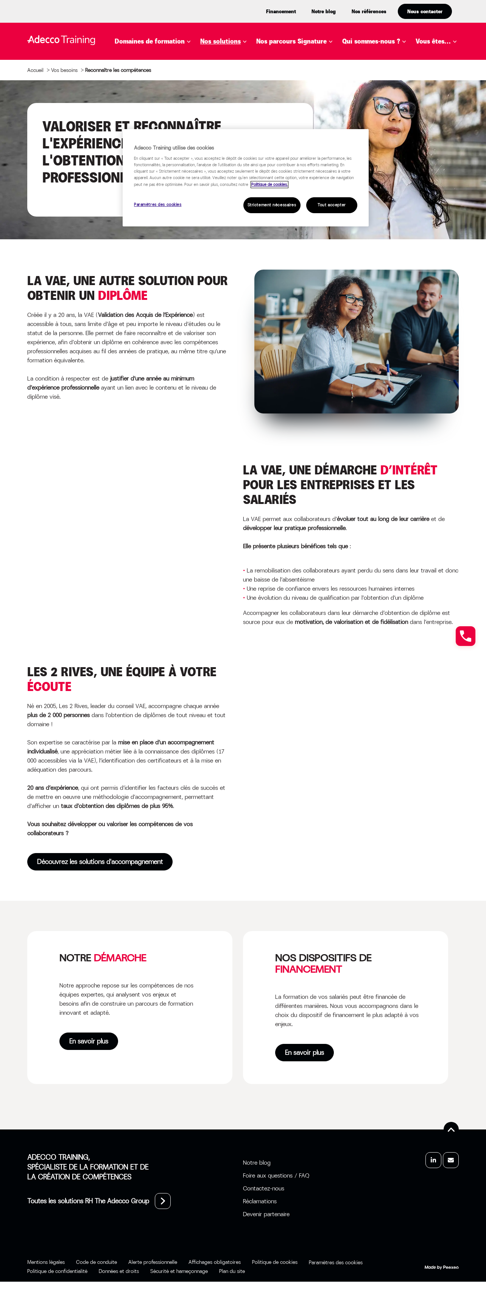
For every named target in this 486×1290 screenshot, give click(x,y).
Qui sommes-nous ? (371, 41)
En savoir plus (88, 1041)
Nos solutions (220, 41)
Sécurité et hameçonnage (179, 1271)
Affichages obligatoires (214, 1262)
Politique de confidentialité (57, 1271)
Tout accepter (332, 205)
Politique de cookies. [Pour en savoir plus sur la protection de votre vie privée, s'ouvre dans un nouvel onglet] (269, 184)
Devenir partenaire (266, 1214)
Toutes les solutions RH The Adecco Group (88, 1201)
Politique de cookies (275, 1262)
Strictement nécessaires (272, 205)
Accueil (35, 70)
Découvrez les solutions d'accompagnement (100, 861)
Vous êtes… (433, 41)
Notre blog (324, 11)
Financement (281, 11)
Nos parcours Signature (291, 41)
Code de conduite (96, 1262)
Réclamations (260, 1201)
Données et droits (119, 1271)
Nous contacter (424, 11)
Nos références (369, 11)
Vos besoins (64, 70)
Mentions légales (46, 1262)
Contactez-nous (263, 1188)
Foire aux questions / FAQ (276, 1175)
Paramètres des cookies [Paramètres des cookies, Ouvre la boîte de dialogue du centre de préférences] (158, 204)
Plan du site (232, 1271)
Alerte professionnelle (152, 1262)
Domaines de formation (150, 41)
